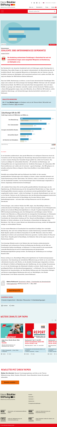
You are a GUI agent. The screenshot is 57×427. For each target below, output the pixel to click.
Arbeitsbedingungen (38, 300)
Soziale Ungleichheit (8, 300)
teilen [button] (11, 305)
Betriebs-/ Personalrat (23, 300)
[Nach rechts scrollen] (55, 320)
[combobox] (40, 11)
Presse (46, 7)
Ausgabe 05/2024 (5, 53)
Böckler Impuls (53, 44)
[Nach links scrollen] (52, 320)
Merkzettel (30, 396)
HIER (16, 104)
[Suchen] (54, 11)
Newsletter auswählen (9, 382)
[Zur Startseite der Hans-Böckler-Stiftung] (8, 7)
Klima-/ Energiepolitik (6, 350)
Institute (53, 7)
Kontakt (30, 394)
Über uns (31, 7)
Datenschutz (31, 401)
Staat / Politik (15, 350)
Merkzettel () (39, 7)
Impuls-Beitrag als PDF (14, 291)
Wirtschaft (4, 351)
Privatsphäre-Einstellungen (34, 403)
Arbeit (37, 351)
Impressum (31, 399)
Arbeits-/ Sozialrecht (30, 351)
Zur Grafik (3, 151)
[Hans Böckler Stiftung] (8, 399)
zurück (54, 17)
